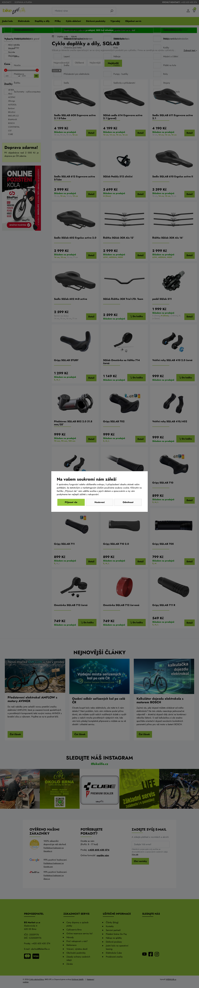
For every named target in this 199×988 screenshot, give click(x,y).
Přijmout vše (128, 502)
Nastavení (100, 502)
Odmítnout (71, 502)
